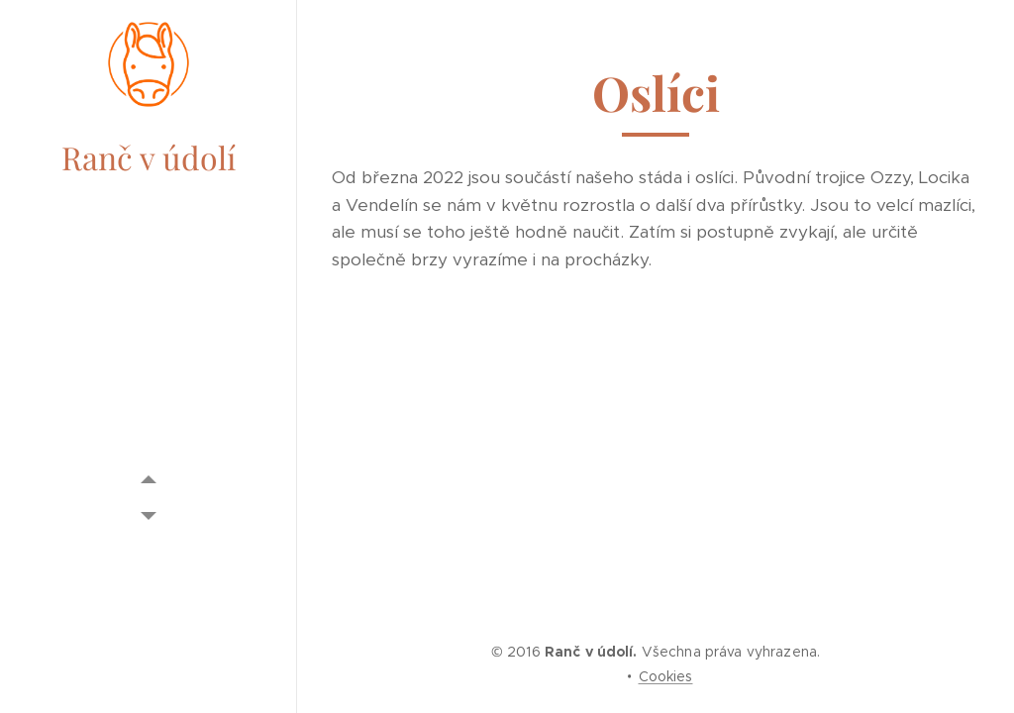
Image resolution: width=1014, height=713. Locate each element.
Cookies (666, 676)
